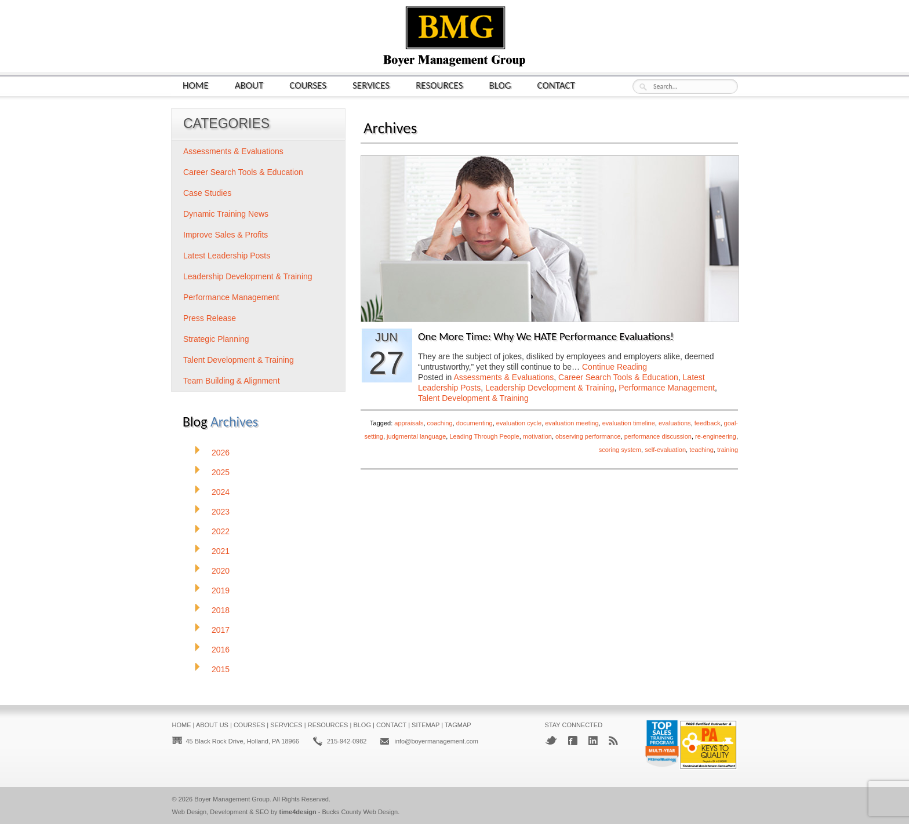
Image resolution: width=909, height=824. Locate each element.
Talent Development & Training (473, 398)
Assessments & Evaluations (504, 377)
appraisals (408, 423)
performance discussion (658, 436)
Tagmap (458, 724)
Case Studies (207, 193)
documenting (474, 423)
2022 (221, 531)
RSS (613, 740)
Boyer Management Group (232, 799)
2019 (221, 590)
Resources (439, 84)
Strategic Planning (216, 339)
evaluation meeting (571, 423)
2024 (221, 492)
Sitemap (425, 724)
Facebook (572, 740)
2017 (221, 630)
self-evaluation (665, 449)
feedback (708, 423)
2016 (221, 649)
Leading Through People (484, 436)
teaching (701, 449)
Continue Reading (614, 366)
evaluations (675, 423)
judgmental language (416, 436)
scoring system (620, 449)
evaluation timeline (628, 423)
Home (196, 84)
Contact (556, 84)
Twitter (551, 740)
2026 (221, 452)
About (249, 84)
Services (371, 84)
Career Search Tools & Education (618, 377)
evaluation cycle (518, 423)
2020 (221, 570)
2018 (221, 610)
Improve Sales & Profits (225, 234)
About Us (212, 724)
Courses (307, 84)
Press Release (209, 318)
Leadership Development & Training (550, 387)
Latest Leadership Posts (226, 255)
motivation (537, 436)
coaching (440, 423)
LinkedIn (593, 740)
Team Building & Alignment (231, 380)
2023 (221, 511)
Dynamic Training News (225, 213)
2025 (221, 472)
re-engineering (715, 436)
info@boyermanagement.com (436, 741)
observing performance (588, 436)
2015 (221, 669)
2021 (221, 551)
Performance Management (667, 387)
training (727, 449)
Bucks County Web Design (360, 811)
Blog (500, 84)
